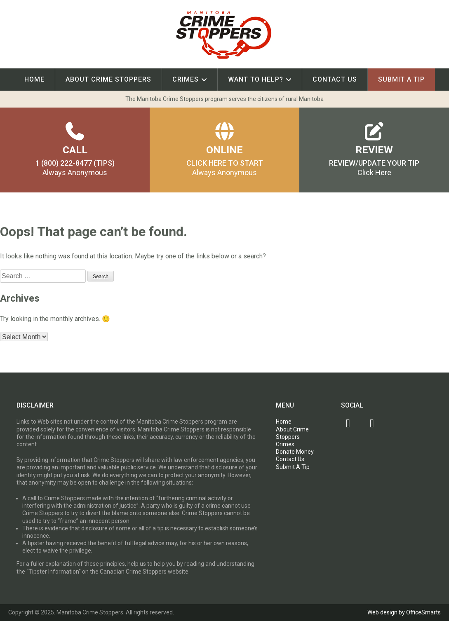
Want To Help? (255, 79)
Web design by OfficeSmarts (404, 612)
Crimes (185, 79)
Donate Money (295, 451)
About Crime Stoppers (108, 79)
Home (34, 79)
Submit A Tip (401, 79)
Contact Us (335, 79)
